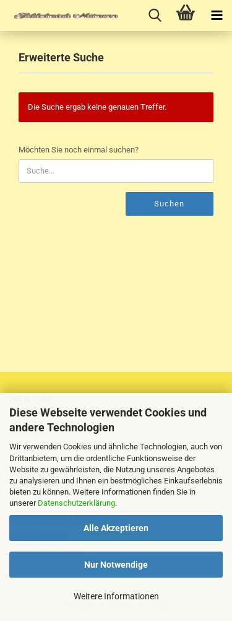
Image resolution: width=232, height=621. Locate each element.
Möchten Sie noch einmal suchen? (79, 149)
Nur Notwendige (116, 565)
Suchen (169, 203)
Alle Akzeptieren (116, 528)
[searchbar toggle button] (154, 15)
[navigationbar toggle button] (216, 15)
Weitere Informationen (116, 596)
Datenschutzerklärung (76, 503)
